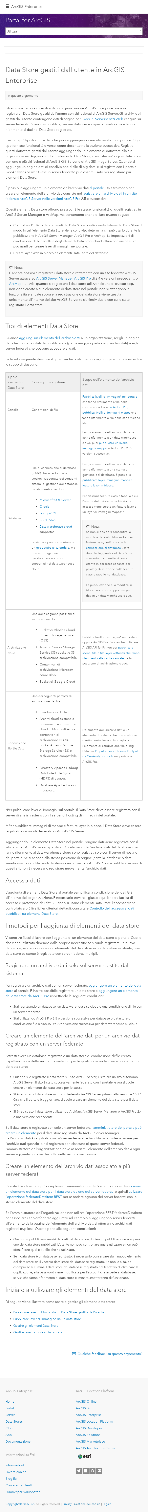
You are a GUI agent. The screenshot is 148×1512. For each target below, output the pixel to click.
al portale (96, 188)
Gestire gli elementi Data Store (35, 1326)
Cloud (10, 1428)
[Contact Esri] (99, 1471)
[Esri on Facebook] (86, 1471)
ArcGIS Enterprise (26, 6)
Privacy (67, 1504)
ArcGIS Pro (83, 1408)
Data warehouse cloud (56, 527)
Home (9, 1401)
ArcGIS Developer (89, 1428)
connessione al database (103, 548)
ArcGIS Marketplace (90, 1441)
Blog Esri (11, 1479)
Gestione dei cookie (87, 1504)
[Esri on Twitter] (79, 1471)
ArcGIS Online (86, 1401)
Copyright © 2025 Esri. (20, 1504)
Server (10, 1415)
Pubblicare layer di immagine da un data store (47, 1319)
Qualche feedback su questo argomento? (110, 1354)
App (8, 1435)
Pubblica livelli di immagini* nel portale (109, 397)
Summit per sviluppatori (23, 1492)
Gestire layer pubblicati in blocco (37, 1332)
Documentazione (17, 1441)
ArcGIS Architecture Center (95, 1448)
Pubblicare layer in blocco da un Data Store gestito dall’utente (58, 1312)
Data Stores (14, 1421)
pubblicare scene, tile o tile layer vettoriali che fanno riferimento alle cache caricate (111, 653)
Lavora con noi (16, 1472)
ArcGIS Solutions (88, 1435)
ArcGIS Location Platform (94, 1421)
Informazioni (14, 1465)
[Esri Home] (84, 1456)
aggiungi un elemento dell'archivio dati (49, 338)
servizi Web (103, 119)
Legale (107, 1504)
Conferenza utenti (18, 1485)
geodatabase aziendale (52, 548)
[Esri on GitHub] (92, 1471)
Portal (9, 1408)
